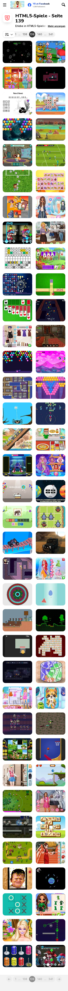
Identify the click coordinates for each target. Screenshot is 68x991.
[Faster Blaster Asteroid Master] (17, 52)
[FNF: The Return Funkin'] (50, 956)
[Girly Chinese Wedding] (50, 853)
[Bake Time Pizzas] (50, 439)
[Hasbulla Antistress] (17, 878)
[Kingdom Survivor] (50, 723)
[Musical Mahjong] (50, 827)
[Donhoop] (17, 956)
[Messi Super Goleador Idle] (17, 181)
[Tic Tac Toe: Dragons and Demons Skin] (50, 517)
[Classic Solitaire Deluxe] (17, 310)
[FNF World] (50, 52)
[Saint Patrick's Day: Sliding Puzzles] (17, 749)
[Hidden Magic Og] (50, 336)
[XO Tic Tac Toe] (17, 904)
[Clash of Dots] (50, 930)
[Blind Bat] (50, 362)
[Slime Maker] (50, 672)
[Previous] (9, 979)
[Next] (59, 979)
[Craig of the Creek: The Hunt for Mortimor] (17, 155)
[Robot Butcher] (17, 827)
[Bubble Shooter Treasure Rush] (17, 129)
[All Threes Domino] (50, 284)
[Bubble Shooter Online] (17, 362)
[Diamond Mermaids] (50, 465)
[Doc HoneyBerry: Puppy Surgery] (50, 698)
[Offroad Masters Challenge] (50, 543)
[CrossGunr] (50, 413)
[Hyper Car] (17, 543)
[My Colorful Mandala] (17, 594)
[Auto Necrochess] (17, 723)
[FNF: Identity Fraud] (17, 233)
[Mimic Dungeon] (17, 672)
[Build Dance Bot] (17, 465)
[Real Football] (50, 155)
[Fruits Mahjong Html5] (50, 181)
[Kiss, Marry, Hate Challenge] (50, 801)
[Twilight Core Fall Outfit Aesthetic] (17, 336)
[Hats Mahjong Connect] (50, 103)
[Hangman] (17, 103)
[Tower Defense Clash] (17, 853)
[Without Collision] (50, 594)
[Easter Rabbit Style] (17, 78)
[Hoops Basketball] (17, 646)
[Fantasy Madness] (17, 801)
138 (25, 34)
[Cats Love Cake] (17, 491)
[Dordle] (17, 258)
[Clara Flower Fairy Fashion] (17, 930)
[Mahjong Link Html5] (50, 646)
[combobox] (9, 34)
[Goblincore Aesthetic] (50, 233)
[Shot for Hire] (50, 129)
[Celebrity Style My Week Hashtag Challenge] (17, 698)
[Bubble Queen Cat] (50, 388)
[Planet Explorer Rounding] (50, 491)
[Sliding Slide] (17, 207)
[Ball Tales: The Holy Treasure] (50, 775)
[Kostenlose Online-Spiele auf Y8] (17, 5)
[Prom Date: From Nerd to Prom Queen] (50, 568)
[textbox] (9, 34)
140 (39, 34)
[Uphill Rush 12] (17, 439)
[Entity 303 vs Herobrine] (17, 620)
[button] (56, 26)
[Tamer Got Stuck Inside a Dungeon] (50, 310)
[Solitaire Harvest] (50, 258)
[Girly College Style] (17, 775)
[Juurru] (50, 78)
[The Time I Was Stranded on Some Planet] (50, 620)
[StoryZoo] (17, 517)
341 (51, 34)
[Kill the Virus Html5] (17, 284)
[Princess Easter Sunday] (50, 207)
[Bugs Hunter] (17, 413)
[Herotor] (17, 388)
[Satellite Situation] (50, 878)
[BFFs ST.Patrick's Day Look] (50, 904)
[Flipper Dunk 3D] (50, 749)
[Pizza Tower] (17, 568)
